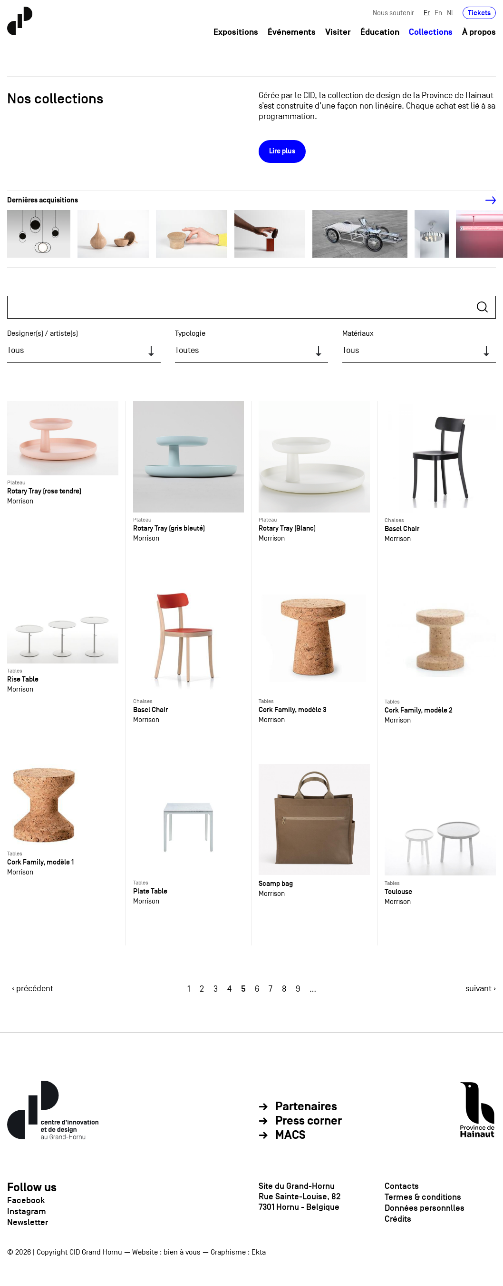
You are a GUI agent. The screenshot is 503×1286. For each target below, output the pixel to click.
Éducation (379, 33)
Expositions (235, 33)
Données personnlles (424, 1208)
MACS (290, 1135)
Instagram (26, 1211)
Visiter (338, 33)
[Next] (485, 200)
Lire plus (282, 151)
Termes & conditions (423, 1197)
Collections (431, 33)
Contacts (402, 1186)
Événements (292, 33)
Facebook (26, 1200)
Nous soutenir (393, 13)
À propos (479, 33)
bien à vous (182, 1252)
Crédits (398, 1219)
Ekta (259, 1252)
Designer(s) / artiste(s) (42, 333)
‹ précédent (32, 989)
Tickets (479, 13)
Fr (427, 13)
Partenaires (306, 1107)
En (438, 13)
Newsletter (27, 1222)
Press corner (308, 1121)
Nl (450, 13)
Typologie (190, 333)
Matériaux (358, 333)
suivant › (480, 989)
